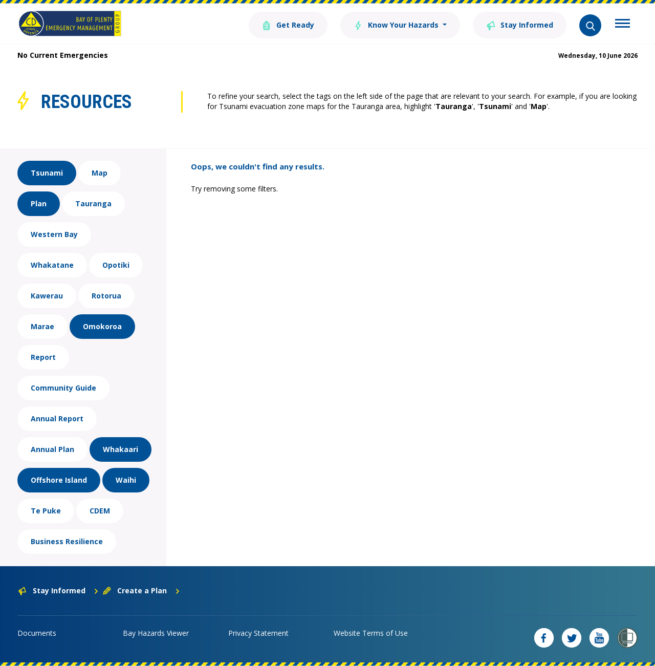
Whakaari (120, 449)
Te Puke (46, 510)
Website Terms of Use (371, 633)
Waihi (126, 480)
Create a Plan (141, 590)
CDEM (100, 510)
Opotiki (115, 265)
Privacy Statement (258, 633)
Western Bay (54, 234)
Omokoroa (102, 326)
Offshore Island (59, 480)
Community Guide (63, 388)
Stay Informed (519, 24)
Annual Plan (52, 449)
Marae (42, 326)
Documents (36, 633)
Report (43, 357)
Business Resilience (67, 541)
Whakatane (52, 265)
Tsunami (47, 173)
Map (99, 173)
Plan (39, 203)
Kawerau (47, 295)
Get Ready (288, 24)
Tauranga (93, 203)
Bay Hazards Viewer (156, 633)
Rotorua (106, 295)
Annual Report (57, 418)
